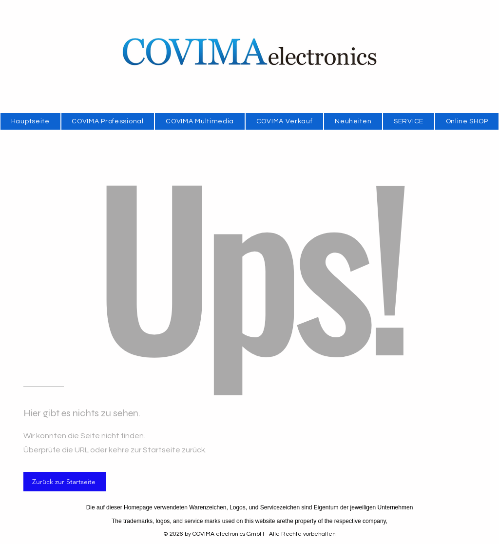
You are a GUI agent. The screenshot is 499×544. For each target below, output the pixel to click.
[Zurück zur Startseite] (64, 481)
